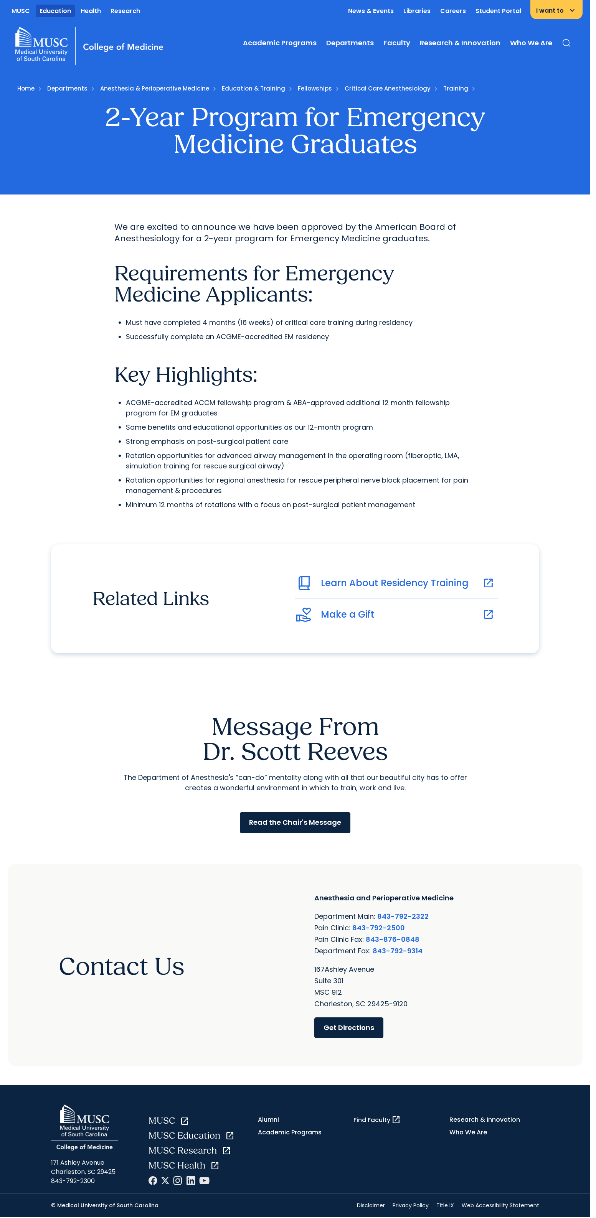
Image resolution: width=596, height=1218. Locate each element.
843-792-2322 (403, 916)
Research (125, 11)
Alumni (268, 1119)
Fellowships (315, 88)
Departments (350, 43)
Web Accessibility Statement (500, 1205)
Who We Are (531, 43)
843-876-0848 (392, 939)
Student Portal (498, 11)
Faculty (396, 43)
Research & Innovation (460, 43)
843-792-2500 (378, 927)
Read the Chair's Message (295, 822)
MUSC (21, 11)
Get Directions (349, 1027)
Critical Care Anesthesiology (388, 88)
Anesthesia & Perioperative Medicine (154, 88)
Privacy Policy (411, 1205)
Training (455, 88)
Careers (453, 11)
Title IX (445, 1205)
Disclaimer (371, 1205)
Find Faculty (377, 1119)
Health (91, 11)
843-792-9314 (398, 950)
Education (55, 11)
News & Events (371, 11)
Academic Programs (280, 43)
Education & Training (253, 88)
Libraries (417, 11)
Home (26, 88)
